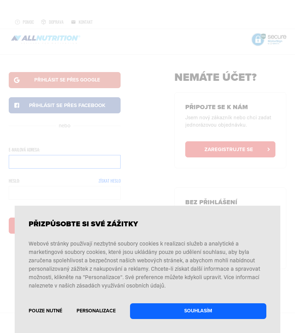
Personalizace (96, 311)
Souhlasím (198, 311)
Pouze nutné (45, 311)
